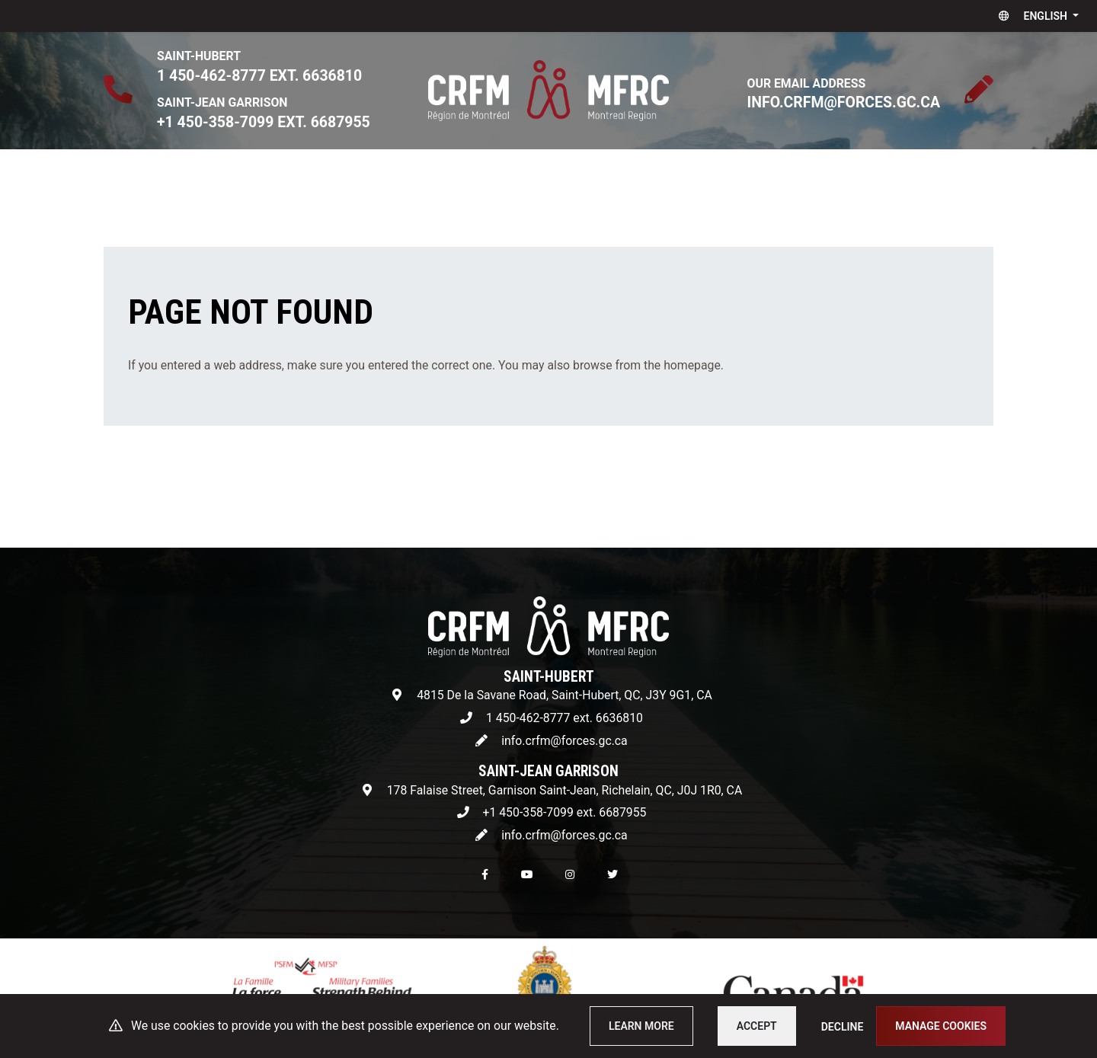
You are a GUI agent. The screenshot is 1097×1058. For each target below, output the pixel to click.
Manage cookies (941, 1026)
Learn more (641, 1026)
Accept (757, 1026)
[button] (1035, 16)
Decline (842, 1027)
